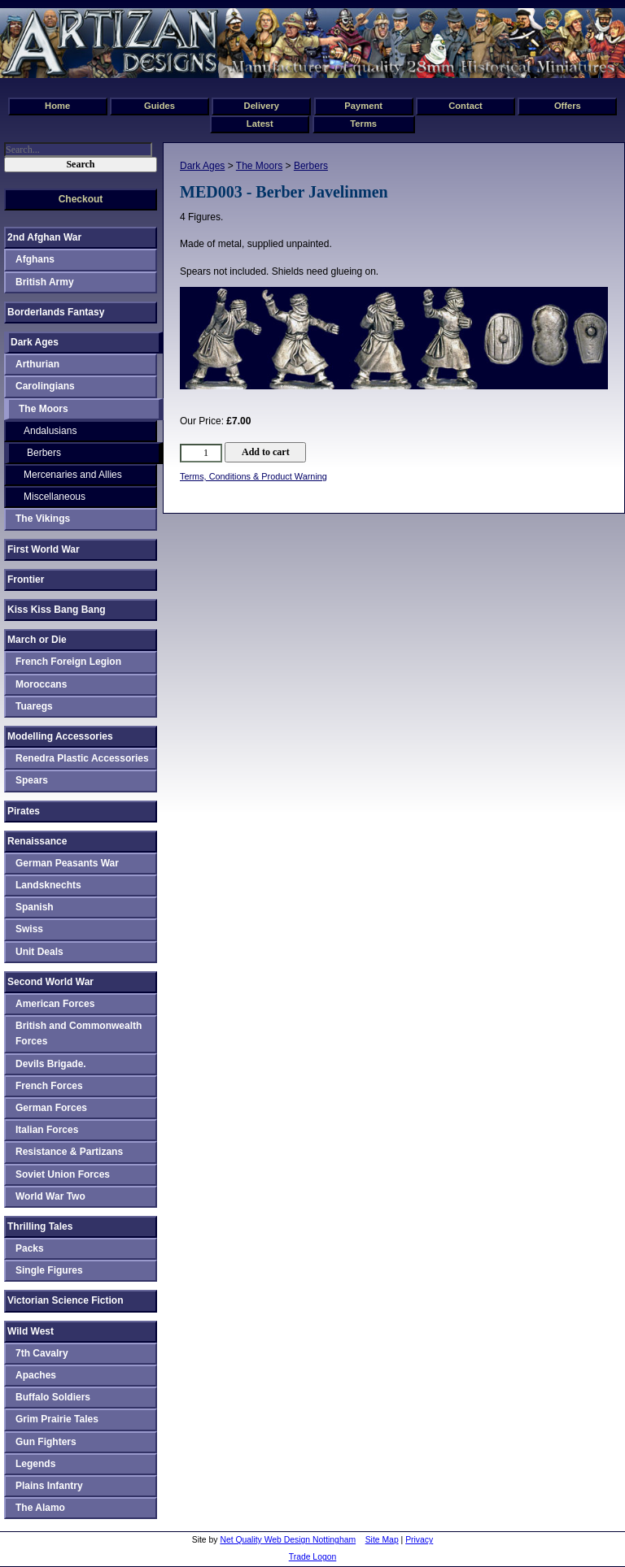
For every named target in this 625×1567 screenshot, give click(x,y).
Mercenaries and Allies (73, 474)
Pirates (23, 811)
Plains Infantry (49, 1485)
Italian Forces (46, 1129)
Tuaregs (34, 706)
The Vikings (42, 518)
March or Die (37, 639)
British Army (44, 282)
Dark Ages (202, 165)
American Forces (54, 1003)
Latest (260, 123)
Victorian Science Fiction (65, 1300)
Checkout (81, 199)
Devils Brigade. (50, 1064)
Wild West (30, 1331)
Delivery (262, 106)
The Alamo (40, 1507)
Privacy (419, 1539)
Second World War (50, 982)
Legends (35, 1463)
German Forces (51, 1107)
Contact (465, 106)
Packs (29, 1248)
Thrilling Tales (39, 1226)
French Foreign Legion (68, 661)
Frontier (25, 579)
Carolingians (45, 386)
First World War (43, 549)
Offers (567, 106)
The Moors (259, 165)
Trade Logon (313, 1556)
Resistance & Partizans (69, 1151)
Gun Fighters (45, 1442)
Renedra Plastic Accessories (82, 758)
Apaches (35, 1375)
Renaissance (37, 841)
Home (57, 106)
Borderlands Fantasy (55, 312)
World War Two (50, 1196)
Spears (31, 780)
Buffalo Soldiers (52, 1397)
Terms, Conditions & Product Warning (253, 476)
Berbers (311, 165)
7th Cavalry (41, 1353)
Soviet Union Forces (62, 1174)
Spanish (34, 907)
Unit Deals (39, 951)
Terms (363, 123)
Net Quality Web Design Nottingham (288, 1539)
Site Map (382, 1539)
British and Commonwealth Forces (78, 1033)
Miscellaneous (54, 496)
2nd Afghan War (44, 237)
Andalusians (50, 430)
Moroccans (41, 684)
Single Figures (49, 1270)
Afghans (35, 259)
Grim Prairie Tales (56, 1419)
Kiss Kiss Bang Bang (56, 609)
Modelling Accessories (60, 736)
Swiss (29, 929)
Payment (363, 106)
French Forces (49, 1086)
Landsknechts (48, 885)
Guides (159, 106)
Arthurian (37, 364)
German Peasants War (67, 863)
